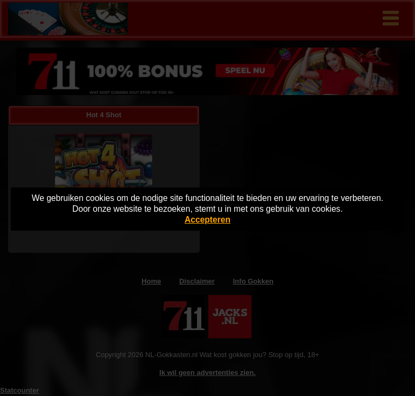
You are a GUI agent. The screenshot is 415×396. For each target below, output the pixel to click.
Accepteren (207, 219)
